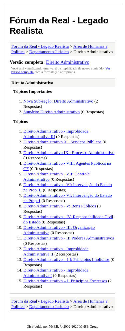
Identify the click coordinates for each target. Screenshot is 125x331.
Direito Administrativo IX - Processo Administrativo (68, 152)
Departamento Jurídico (49, 51)
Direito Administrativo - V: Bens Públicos (59, 205)
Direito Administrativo (67, 62)
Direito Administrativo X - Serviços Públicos (62, 141)
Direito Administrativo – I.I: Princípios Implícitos (66, 259)
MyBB (53, 326)
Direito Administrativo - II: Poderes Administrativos (68, 237)
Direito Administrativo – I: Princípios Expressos (65, 280)
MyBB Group (88, 326)
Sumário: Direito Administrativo (51, 111)
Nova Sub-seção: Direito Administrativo (58, 101)
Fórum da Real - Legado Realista (40, 46)
